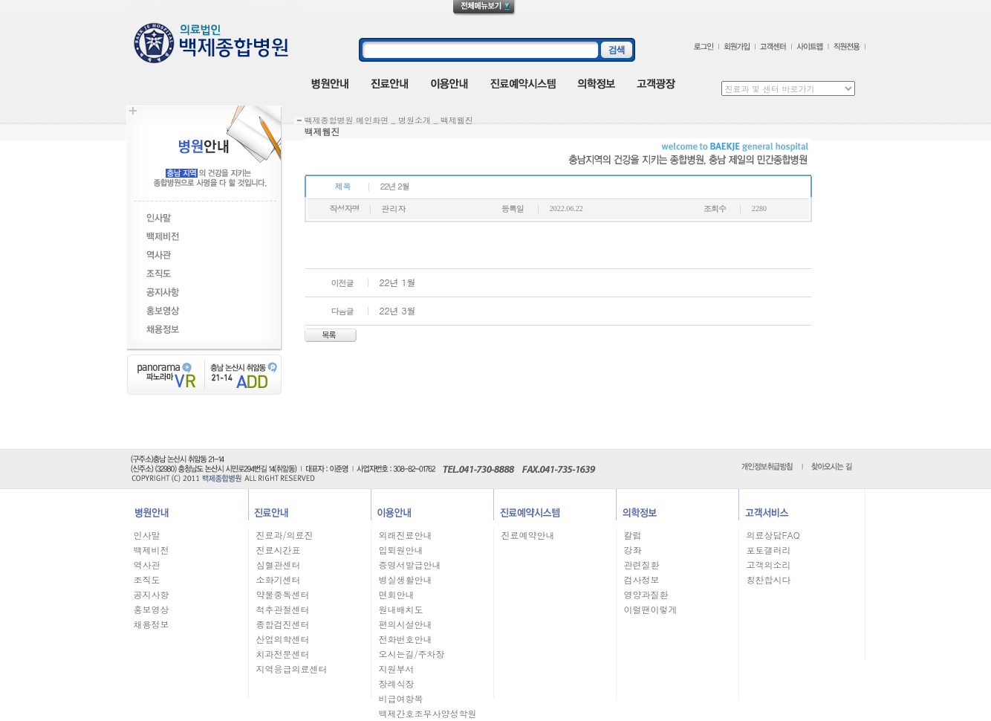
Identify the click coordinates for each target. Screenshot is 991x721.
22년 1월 (398, 282)
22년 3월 (398, 310)
